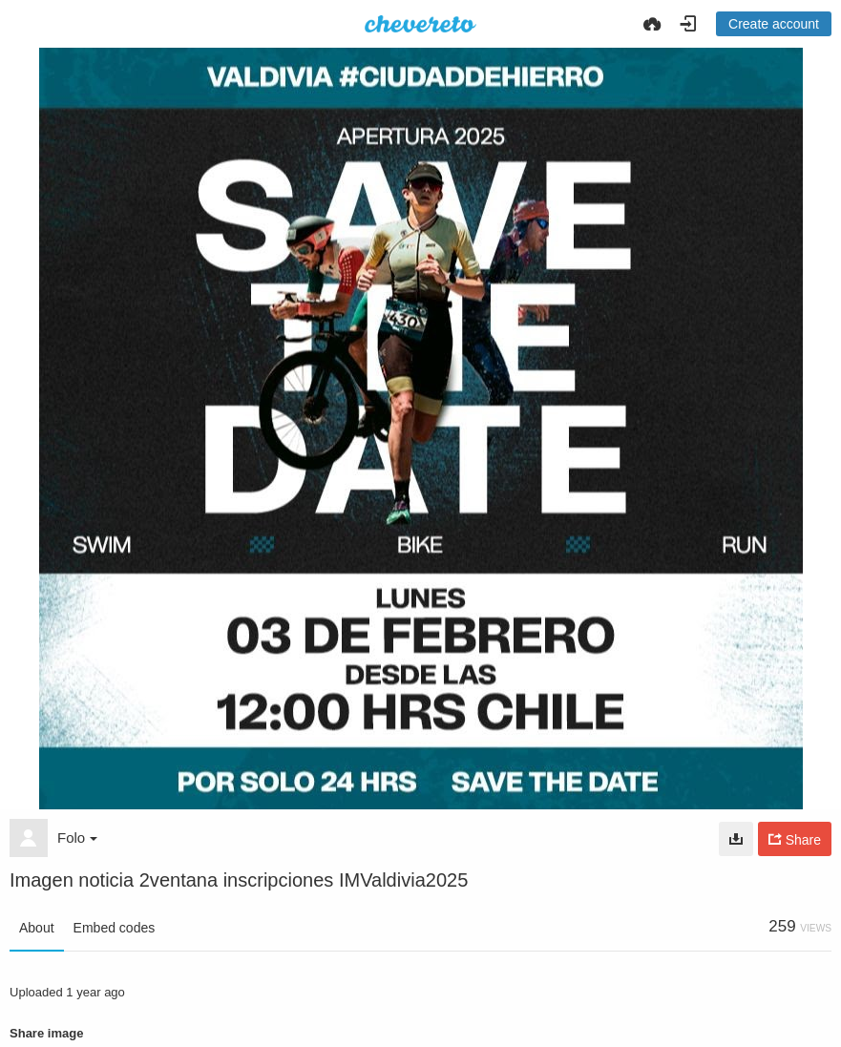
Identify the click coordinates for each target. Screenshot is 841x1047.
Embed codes (115, 927)
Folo (77, 837)
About (36, 927)
